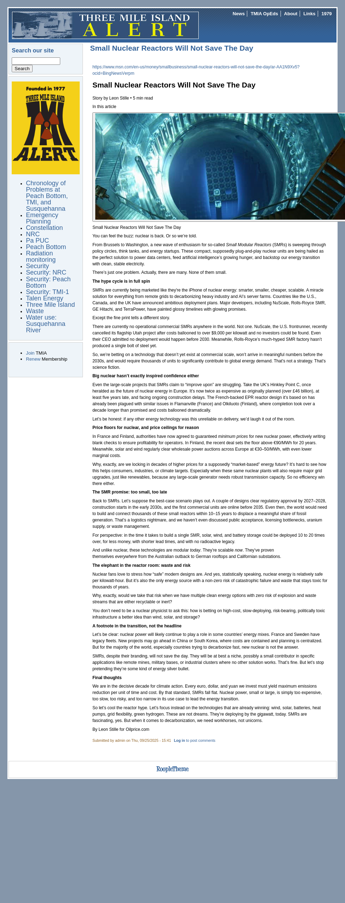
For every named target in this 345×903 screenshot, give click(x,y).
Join (30, 353)
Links (309, 13)
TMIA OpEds (264, 13)
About (291, 13)
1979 (326, 13)
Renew (33, 359)
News (239, 13)
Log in (179, 741)
